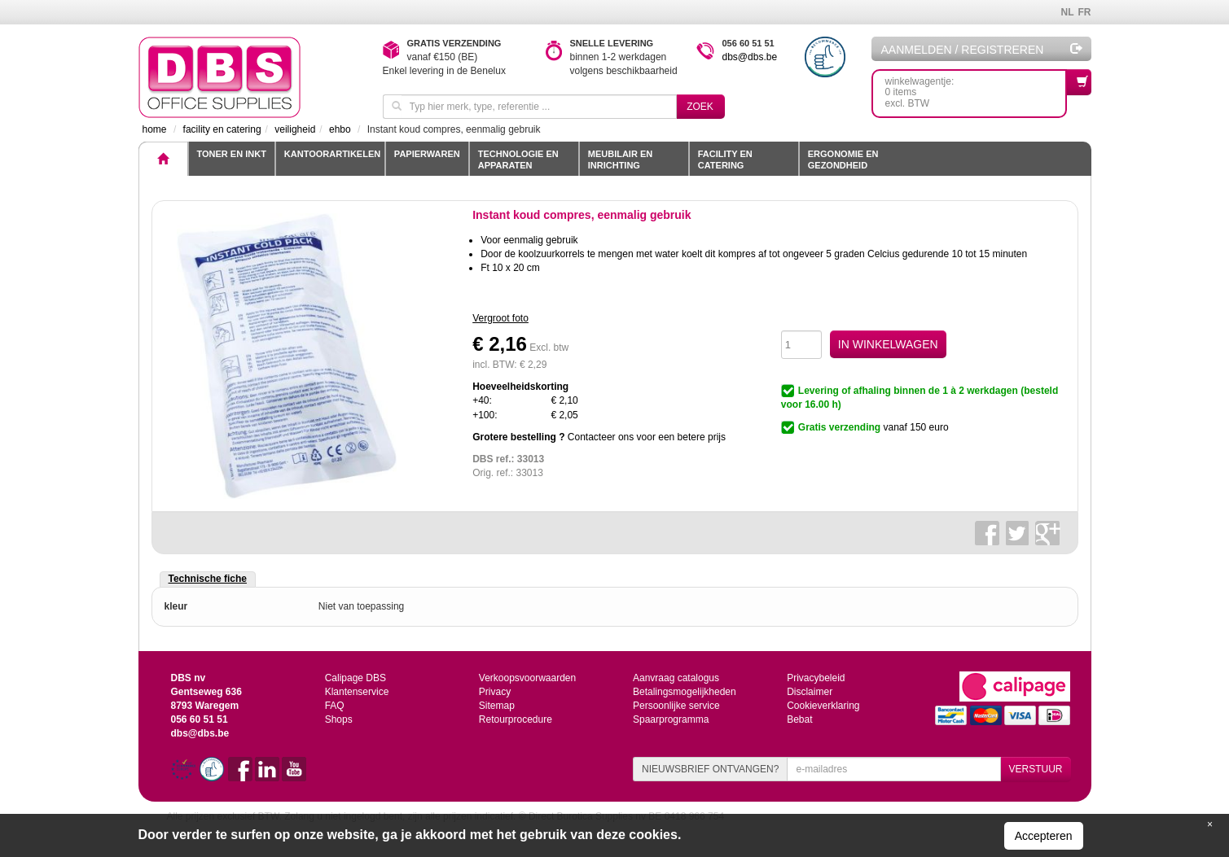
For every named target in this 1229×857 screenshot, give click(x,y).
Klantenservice (357, 691)
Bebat (799, 719)
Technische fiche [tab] (208, 578)
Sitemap (497, 705)
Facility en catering (725, 159)
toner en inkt (231, 154)
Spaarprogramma (671, 719)
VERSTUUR (1035, 769)
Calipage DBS (355, 678)
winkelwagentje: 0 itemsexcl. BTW (976, 89)
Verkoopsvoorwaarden (527, 678)
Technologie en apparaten (518, 159)
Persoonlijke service (676, 705)
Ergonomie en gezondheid (843, 159)
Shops (339, 719)
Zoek (700, 106)
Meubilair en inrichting (620, 159)
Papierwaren (427, 154)
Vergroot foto (500, 318)
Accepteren (1044, 835)
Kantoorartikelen (332, 154)
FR (1084, 12)
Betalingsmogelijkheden (684, 691)
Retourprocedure (515, 719)
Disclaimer (809, 691)
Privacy (495, 691)
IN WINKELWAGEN (888, 344)
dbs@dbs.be (750, 57)
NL (1067, 12)
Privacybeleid (816, 678)
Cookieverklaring (823, 705)
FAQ (335, 705)
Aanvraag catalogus (676, 678)
